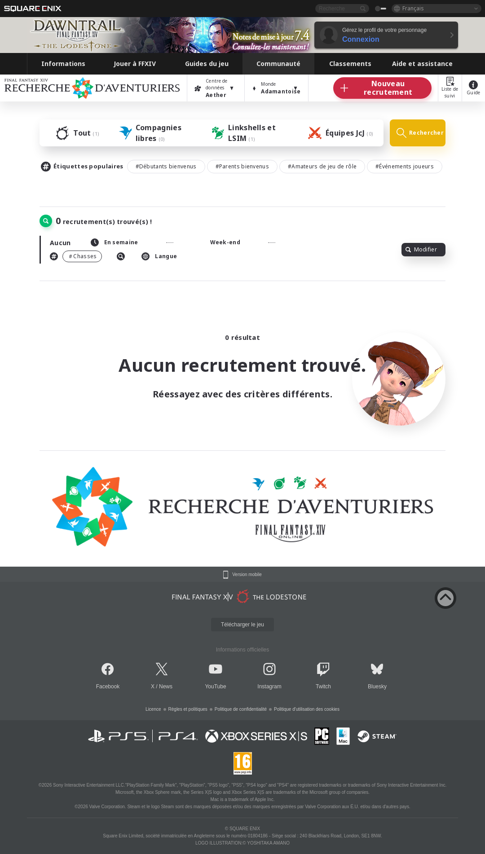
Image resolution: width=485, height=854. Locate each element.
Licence (153, 709)
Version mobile (247, 574)
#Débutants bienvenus (166, 166)
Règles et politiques (187, 709)
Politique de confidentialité (241, 709)
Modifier (421, 249)
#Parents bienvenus (242, 166)
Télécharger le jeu (242, 624)
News (165, 686)
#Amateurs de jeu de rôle (322, 166)
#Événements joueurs (404, 166)
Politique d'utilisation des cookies (307, 709)
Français (413, 8)
